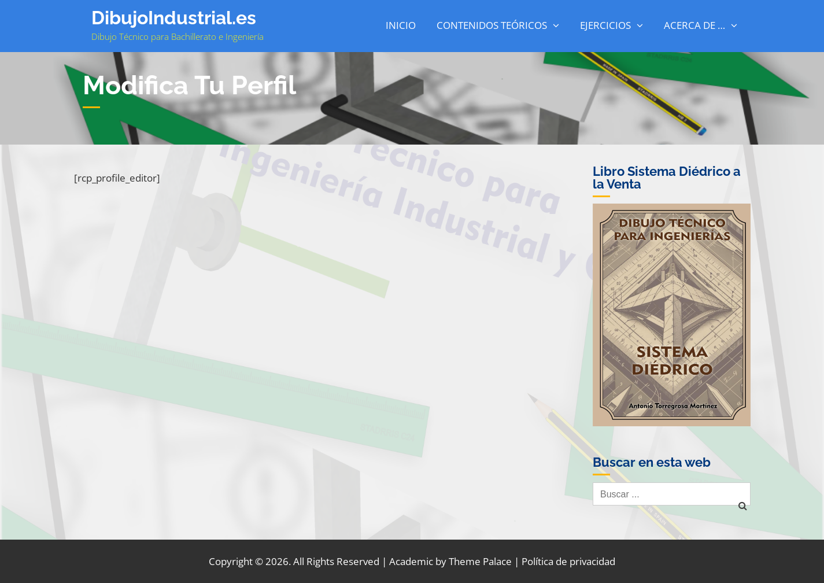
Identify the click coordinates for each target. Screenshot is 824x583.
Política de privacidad (568, 561)
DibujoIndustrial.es (173, 17)
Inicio (401, 25)
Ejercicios (605, 25)
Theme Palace (480, 561)
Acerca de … (694, 25)
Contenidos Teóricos (492, 25)
